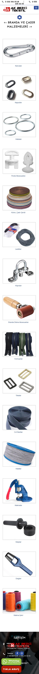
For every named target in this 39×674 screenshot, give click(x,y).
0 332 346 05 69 (10, 2)
